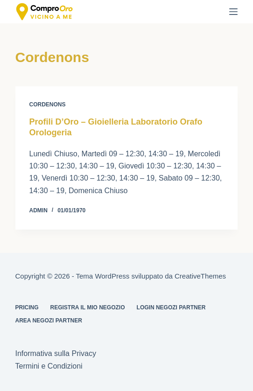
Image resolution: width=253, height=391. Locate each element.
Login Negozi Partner (171, 307)
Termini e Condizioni (49, 366)
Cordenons (47, 104)
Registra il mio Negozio (87, 307)
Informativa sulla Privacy (55, 353)
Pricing (27, 307)
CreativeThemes (200, 276)
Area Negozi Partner (48, 320)
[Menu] (233, 11)
